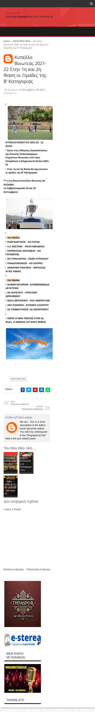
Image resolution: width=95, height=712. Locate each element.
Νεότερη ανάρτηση (14, 569)
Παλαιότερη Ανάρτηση (38, 569)
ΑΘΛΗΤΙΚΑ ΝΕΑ (18, 379)
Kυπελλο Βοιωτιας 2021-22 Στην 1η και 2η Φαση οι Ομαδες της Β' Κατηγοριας (25, 69)
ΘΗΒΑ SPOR (13, 13)
